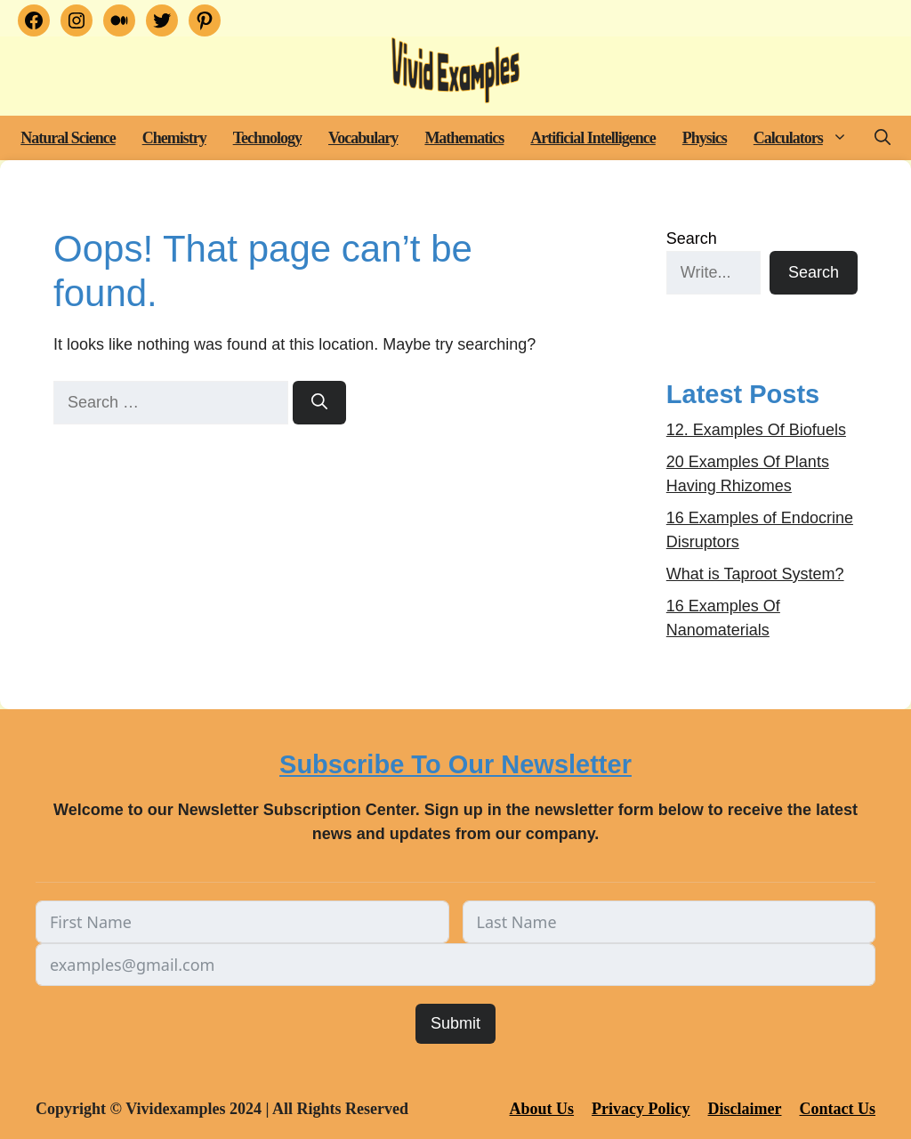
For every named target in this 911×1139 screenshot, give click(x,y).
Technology (267, 138)
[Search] (319, 402)
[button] (842, 138)
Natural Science (67, 138)
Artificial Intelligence (592, 138)
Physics (704, 138)
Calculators (807, 138)
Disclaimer (745, 1109)
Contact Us (838, 1109)
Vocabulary (363, 138)
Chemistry (174, 138)
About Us (542, 1109)
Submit (455, 1023)
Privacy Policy (640, 1109)
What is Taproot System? (755, 574)
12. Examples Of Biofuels (756, 430)
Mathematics (464, 138)
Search (691, 238)
